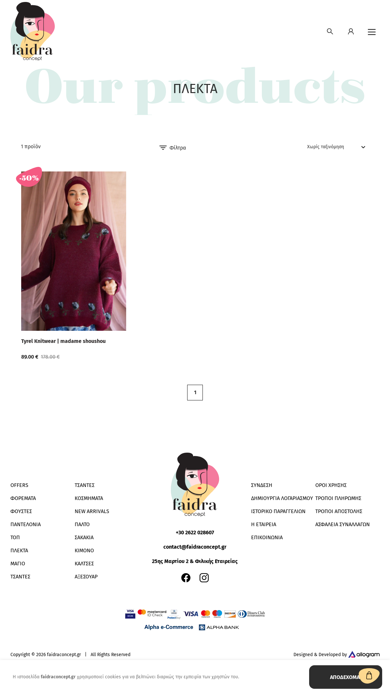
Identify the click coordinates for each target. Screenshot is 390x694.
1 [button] (195, 392)
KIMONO (84, 550)
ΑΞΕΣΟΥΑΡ (86, 576)
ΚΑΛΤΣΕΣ (84, 563)
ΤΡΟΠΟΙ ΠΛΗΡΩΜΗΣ (338, 498)
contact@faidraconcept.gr (194, 547)
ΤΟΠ (15, 537)
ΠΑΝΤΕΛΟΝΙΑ (25, 524)
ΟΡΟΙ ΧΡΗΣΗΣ (331, 485)
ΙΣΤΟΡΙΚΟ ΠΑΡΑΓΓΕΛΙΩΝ (278, 511)
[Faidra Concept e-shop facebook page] (186, 578)
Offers (19, 485)
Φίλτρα (172, 148)
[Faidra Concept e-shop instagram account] (204, 578)
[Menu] (372, 32)
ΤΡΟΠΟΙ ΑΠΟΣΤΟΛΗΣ (338, 511)
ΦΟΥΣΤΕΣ (21, 511)
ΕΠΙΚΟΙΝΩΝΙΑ (267, 537)
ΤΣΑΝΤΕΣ (20, 576)
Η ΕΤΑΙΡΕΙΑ (263, 524)
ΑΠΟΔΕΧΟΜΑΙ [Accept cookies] (345, 677)
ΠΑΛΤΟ (82, 524)
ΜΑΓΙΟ (17, 563)
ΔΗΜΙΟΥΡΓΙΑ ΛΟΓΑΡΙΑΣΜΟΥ (282, 498)
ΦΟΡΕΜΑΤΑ (23, 498)
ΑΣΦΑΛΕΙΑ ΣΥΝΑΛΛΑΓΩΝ (342, 524)
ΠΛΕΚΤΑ (19, 550)
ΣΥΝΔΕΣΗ (261, 485)
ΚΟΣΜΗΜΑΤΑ (89, 498)
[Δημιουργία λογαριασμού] (351, 31)
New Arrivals (92, 511)
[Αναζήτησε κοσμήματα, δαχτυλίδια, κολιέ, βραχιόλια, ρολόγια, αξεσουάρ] (330, 31)
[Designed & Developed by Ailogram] (364, 655)
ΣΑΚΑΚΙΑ (84, 537)
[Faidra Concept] (32, 31)
